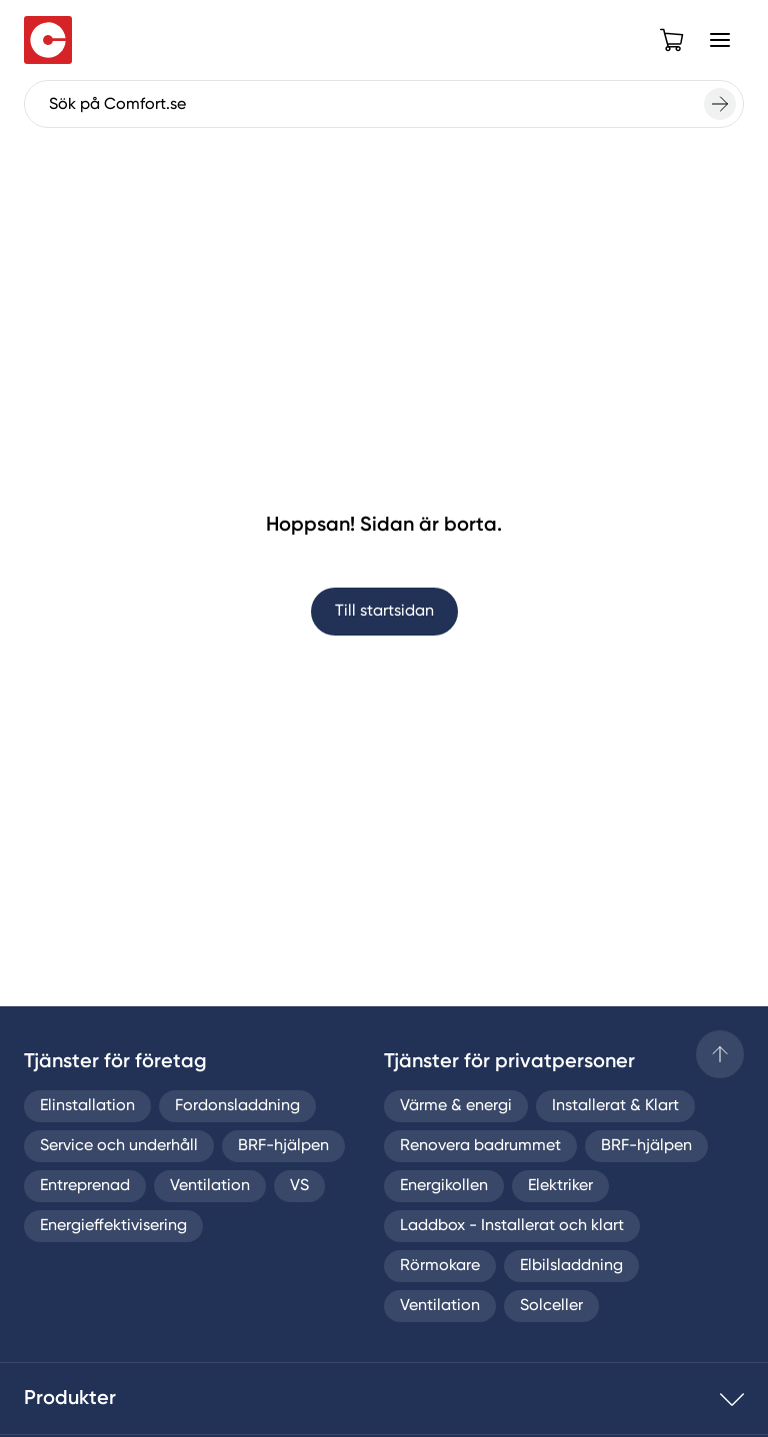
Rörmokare (440, 1266)
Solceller (551, 1306)
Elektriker (560, 1186)
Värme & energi (456, 1106)
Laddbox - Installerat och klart (512, 1226)
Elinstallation (87, 1106)
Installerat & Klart (615, 1106)
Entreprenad (85, 1186)
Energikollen (444, 1186)
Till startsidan (384, 612)
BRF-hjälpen (283, 1146)
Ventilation (210, 1186)
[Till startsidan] (48, 40)
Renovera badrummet (480, 1146)
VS (299, 1186)
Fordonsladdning (237, 1106)
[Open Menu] (720, 40)
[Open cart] (672, 40)
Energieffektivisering (113, 1226)
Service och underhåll (119, 1146)
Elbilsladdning (571, 1266)
